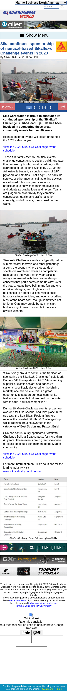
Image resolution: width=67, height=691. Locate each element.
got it (59, 689)
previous (7, 106)
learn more (47, 689)
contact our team (17, 600)
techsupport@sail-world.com (42, 603)
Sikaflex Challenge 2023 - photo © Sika (33, 254)
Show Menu (33, 35)
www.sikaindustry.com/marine (22, 471)
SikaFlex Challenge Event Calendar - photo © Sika (33, 536)
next (62, 106)
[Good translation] (25, 632)
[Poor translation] (37, 632)
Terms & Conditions (25, 605)
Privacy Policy (44, 605)
